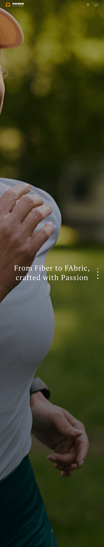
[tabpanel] (52, 273)
